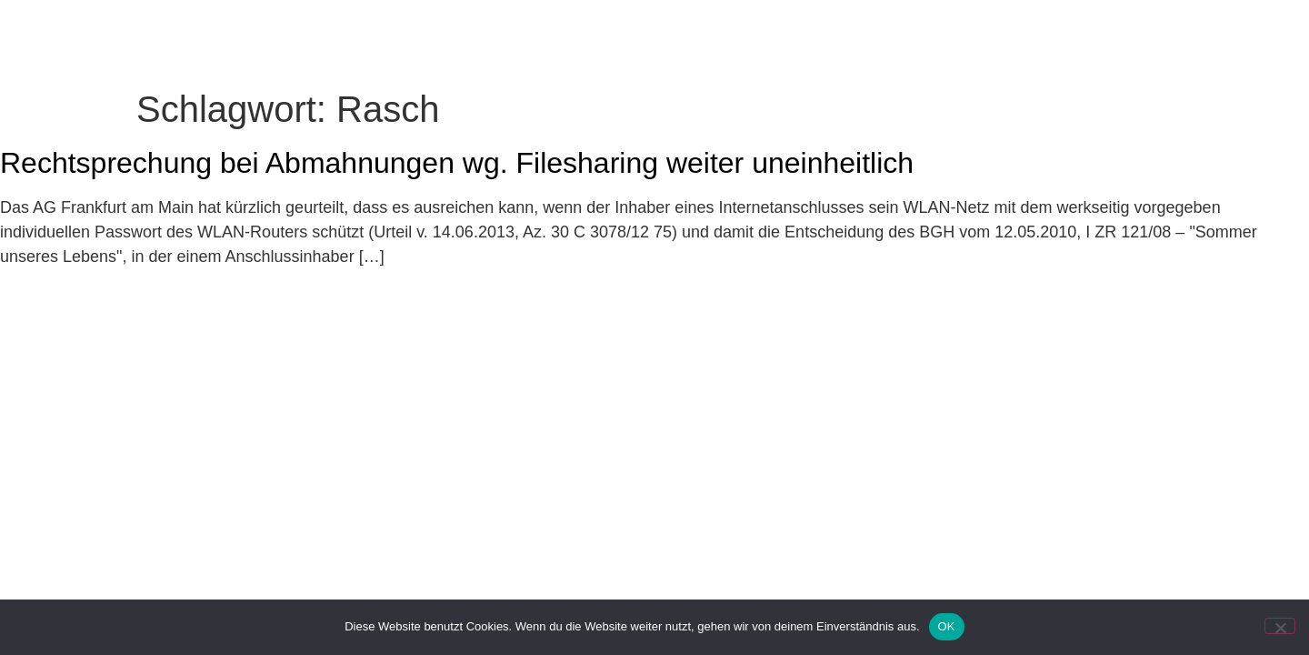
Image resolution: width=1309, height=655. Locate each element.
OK (946, 626)
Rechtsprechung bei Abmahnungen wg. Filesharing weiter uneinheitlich (457, 201)
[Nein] (1279, 626)
